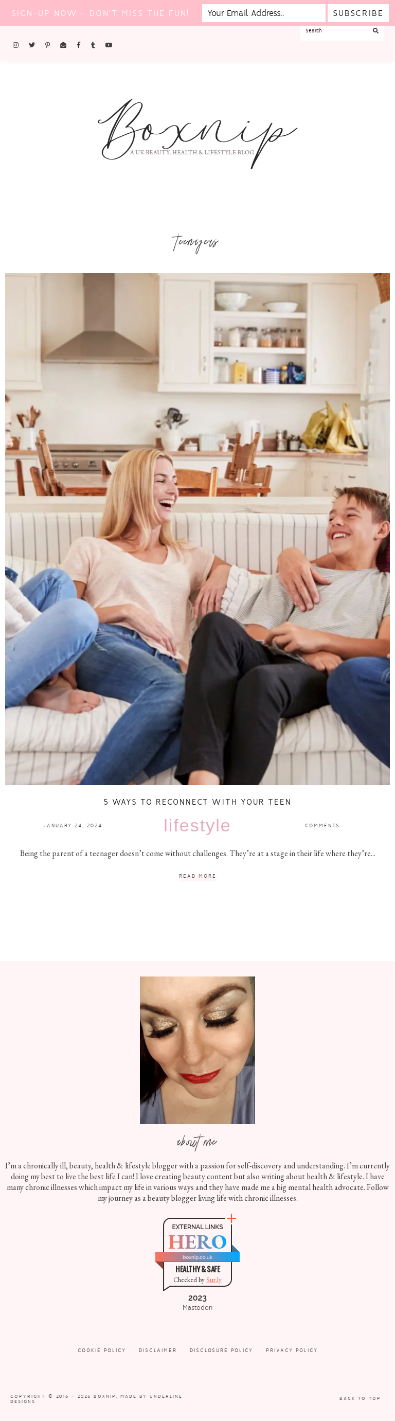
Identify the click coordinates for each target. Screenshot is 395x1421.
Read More (198, 876)
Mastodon (197, 1308)
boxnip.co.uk (197, 1257)
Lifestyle (197, 825)
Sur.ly (214, 1279)
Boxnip (105, 1396)
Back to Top (360, 1398)
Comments (322, 825)
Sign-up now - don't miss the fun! (100, 13)
